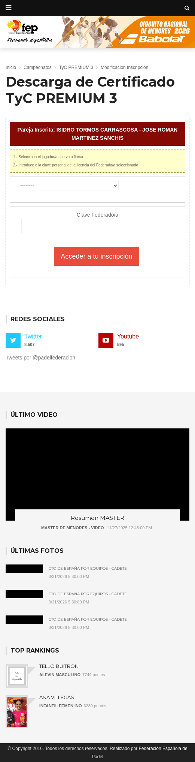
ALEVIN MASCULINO (59, 674)
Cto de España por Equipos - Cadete (88, 568)
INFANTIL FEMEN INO (60, 706)
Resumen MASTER (97, 517)
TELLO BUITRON (59, 666)
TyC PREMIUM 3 (76, 67)
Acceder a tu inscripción (96, 256)
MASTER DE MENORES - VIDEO (72, 527)
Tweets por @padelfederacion (40, 358)
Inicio (11, 67)
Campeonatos (38, 67)
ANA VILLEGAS (56, 697)
